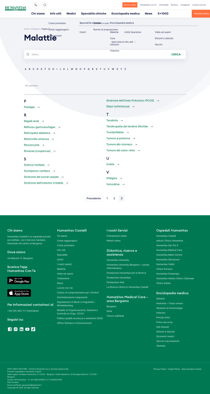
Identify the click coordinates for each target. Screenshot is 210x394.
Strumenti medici (165, 336)
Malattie (61, 268)
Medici (63, 13)
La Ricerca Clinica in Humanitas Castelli (127, 286)
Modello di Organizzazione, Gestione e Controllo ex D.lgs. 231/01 (77, 311)
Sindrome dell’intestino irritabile (43, 182)
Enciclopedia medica (104, 13)
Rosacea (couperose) (37, 150)
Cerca (176, 54)
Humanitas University (118, 259)
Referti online (113, 240)
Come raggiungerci (67, 240)
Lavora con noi (199, 5)
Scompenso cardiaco (37, 170)
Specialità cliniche (80, 13)
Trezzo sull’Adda (115, 315)
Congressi (185, 5)
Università (163, 5)
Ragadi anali (31, 120)
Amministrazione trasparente (72, 297)
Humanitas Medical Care (169, 249)
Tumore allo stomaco (119, 144)
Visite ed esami (65, 273)
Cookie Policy (174, 368)
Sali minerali (162, 326)
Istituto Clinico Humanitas (169, 240)
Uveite (110, 163)
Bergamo (111, 306)
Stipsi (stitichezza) (118, 106)
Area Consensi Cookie (191, 368)
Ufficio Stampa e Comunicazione (74, 322)
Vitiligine (111, 177)
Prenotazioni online (117, 235)
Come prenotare (65, 245)
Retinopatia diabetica (37, 132)
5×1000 (135, 13)
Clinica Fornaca (164, 268)
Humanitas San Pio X (167, 245)
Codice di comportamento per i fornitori (78, 292)
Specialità (62, 254)
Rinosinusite (31, 144)
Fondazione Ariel (115, 282)
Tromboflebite (115, 132)
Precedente (94, 198)
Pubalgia (29, 106)
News (123, 13)
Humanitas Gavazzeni (167, 259)
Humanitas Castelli (166, 235)
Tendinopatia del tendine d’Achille (127, 126)
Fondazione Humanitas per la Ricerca (126, 272)
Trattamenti (63, 278)
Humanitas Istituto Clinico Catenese (175, 278)
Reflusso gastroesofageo (39, 126)
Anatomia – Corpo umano (169, 303)
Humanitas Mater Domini (169, 254)
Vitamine (160, 345)
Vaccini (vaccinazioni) (167, 340)
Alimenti (160, 298)
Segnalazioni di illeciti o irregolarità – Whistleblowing (76, 303)
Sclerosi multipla (34, 164)
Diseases (35, 28)
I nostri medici (64, 263)
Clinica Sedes (163, 282)
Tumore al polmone (118, 138)
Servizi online (130, 5)
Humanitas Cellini (165, 263)
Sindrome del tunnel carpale (41, 176)
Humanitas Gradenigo (167, 273)
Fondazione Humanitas (119, 277)
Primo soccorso (164, 321)
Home (26, 28)
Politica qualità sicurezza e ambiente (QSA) (80, 318)
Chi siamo (36, 13)
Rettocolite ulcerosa (36, 138)
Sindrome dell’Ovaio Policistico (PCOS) (130, 100)
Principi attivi (163, 317)
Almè (109, 310)
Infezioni (160, 312)
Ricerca (174, 5)
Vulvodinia (112, 183)
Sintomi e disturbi (165, 331)
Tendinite (112, 120)
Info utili (50, 13)
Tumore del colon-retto (120, 150)
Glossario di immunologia (169, 307)
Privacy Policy (160, 368)
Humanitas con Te (148, 5)
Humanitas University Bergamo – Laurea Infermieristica (128, 266)
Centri (60, 259)
